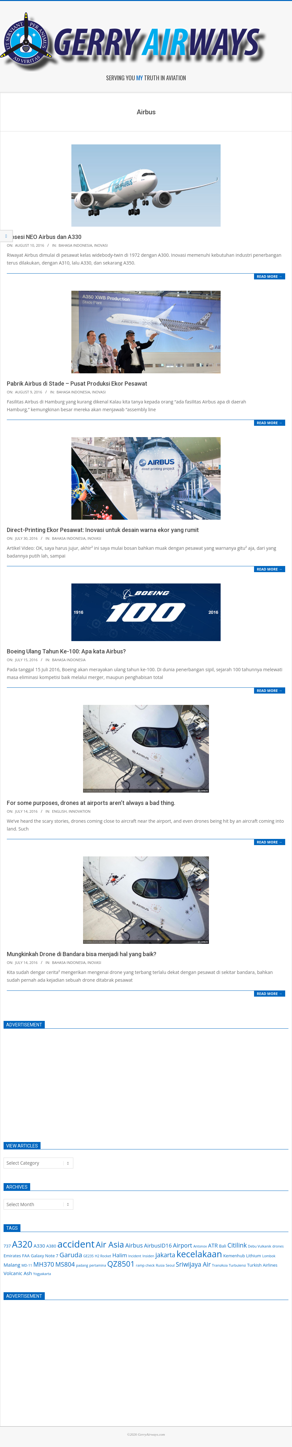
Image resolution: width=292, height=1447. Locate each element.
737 (7, 1246)
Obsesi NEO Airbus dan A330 (44, 236)
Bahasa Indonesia (75, 245)
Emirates (12, 1256)
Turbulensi (237, 1265)
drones (278, 1246)
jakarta (165, 1255)
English (59, 811)
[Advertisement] (140, 1082)
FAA (26, 1256)
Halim (119, 1255)
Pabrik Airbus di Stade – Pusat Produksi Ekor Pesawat (77, 383)
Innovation (79, 811)
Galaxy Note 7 (44, 1256)
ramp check (145, 1265)
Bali (222, 1246)
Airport (182, 1245)
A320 (22, 1244)
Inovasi (101, 245)
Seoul (170, 1265)
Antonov (200, 1246)
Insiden (148, 1256)
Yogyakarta (42, 1274)
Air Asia (110, 1244)
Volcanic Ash (18, 1273)
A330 (39, 1245)
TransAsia (219, 1265)
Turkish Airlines (262, 1265)
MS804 (65, 1264)
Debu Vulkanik (259, 1246)
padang (82, 1265)
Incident (134, 1256)
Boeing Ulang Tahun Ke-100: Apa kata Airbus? (66, 651)
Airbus (134, 1245)
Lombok (268, 1256)
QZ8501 (121, 1264)
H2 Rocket (103, 1256)
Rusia (160, 1265)
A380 (51, 1246)
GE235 (88, 1256)
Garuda (70, 1254)
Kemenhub (234, 1256)
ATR (213, 1245)
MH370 (43, 1264)
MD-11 (26, 1265)
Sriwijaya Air (193, 1264)
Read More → (269, 276)
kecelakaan (199, 1254)
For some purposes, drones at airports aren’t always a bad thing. (91, 802)
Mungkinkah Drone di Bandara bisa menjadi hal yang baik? (81, 954)
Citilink (237, 1245)
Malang (12, 1264)
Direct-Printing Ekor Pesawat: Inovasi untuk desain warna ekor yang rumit (103, 529)
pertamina (97, 1265)
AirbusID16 (158, 1245)
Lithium (253, 1256)
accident (76, 1244)
